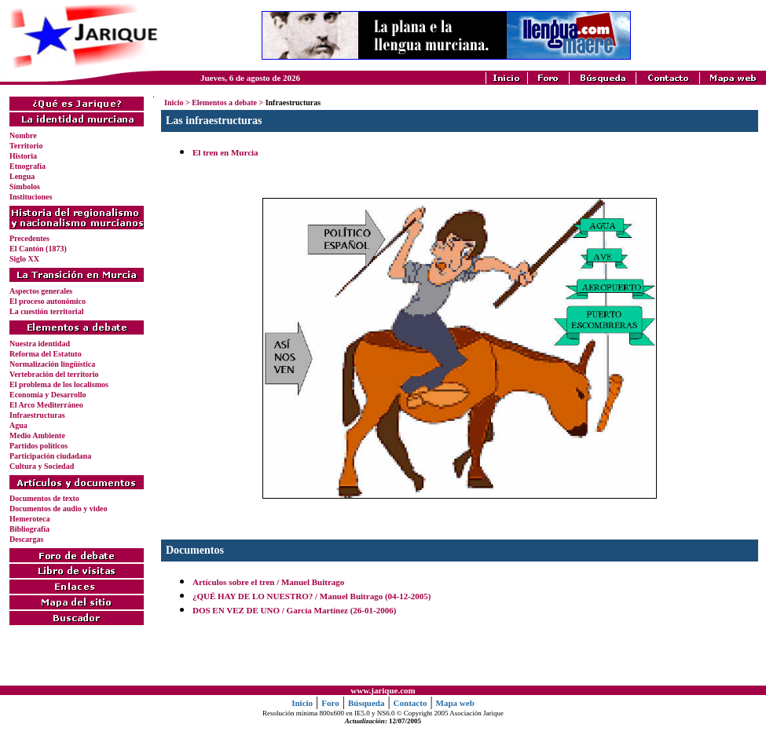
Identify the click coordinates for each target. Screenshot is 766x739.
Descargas (26, 539)
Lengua (22, 176)
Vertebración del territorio (53, 374)
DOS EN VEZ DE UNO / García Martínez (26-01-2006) (294, 610)
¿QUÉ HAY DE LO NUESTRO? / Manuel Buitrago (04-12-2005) (311, 596)
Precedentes (29, 238)
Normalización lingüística (52, 364)
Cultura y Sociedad (41, 466)
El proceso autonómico (47, 301)
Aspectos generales (40, 291)
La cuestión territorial (46, 311)
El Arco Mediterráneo (46, 405)
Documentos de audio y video (58, 508)
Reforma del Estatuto (45, 353)
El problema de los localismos (58, 384)
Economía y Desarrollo (47, 394)
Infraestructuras (37, 415)
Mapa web (455, 703)
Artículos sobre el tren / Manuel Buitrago (268, 582)
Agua (18, 425)
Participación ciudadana (50, 456)
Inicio (173, 102)
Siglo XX (24, 258)
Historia (23, 156)
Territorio (25, 145)
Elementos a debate (224, 102)
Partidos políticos (38, 445)
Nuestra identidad (39, 343)
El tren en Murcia (225, 152)
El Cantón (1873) (38, 248)
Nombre (23, 135)
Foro (330, 703)
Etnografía (27, 166)
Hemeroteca (29, 518)
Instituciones (30, 196)
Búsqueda (366, 703)
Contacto (410, 703)
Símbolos (24, 186)
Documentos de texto (44, 498)
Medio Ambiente (37, 435)
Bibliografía (29, 529)
